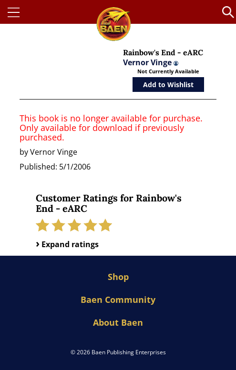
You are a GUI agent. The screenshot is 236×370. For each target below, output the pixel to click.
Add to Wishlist (168, 84)
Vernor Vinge (150, 62)
